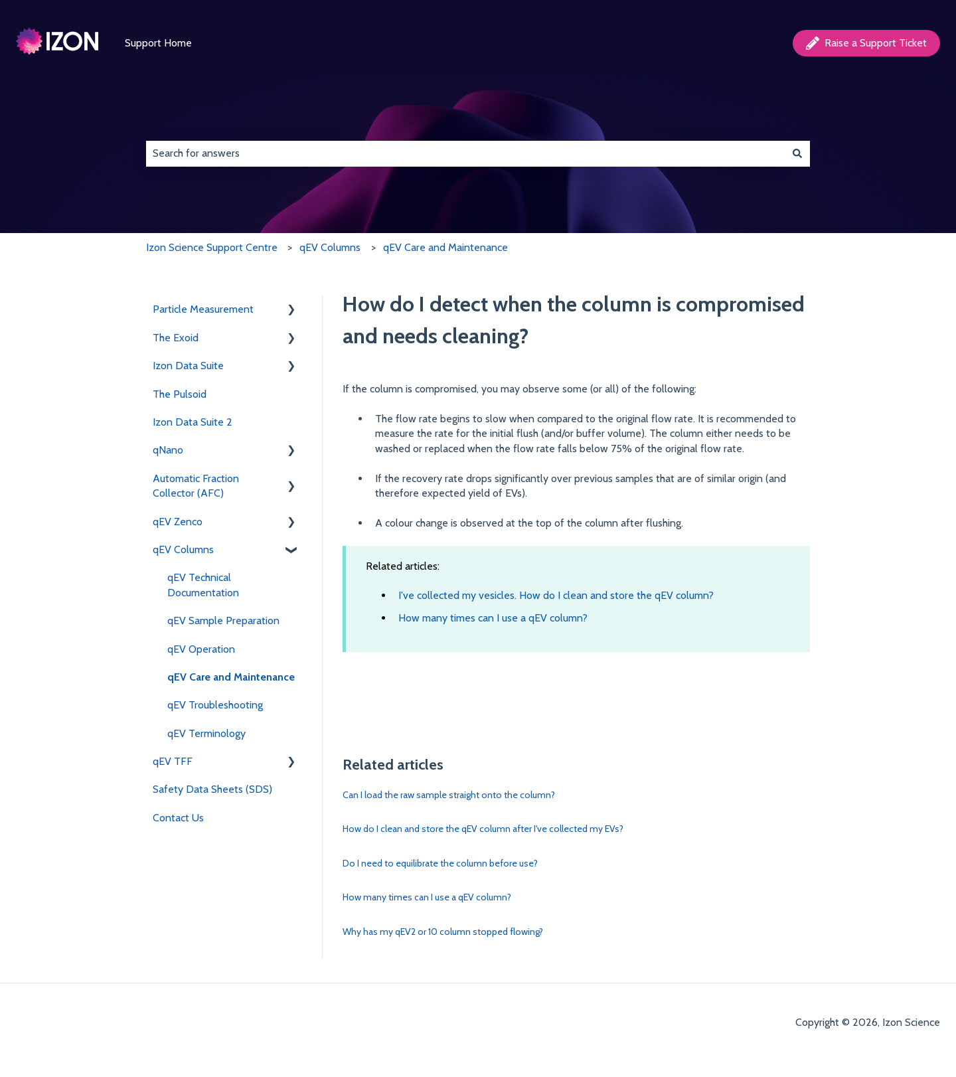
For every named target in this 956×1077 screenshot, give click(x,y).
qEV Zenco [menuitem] (177, 521)
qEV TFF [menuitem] (173, 761)
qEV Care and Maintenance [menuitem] (231, 677)
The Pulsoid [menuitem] (179, 394)
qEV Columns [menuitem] (183, 549)
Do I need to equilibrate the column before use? (440, 863)
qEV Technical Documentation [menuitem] (203, 584)
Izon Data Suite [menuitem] (188, 365)
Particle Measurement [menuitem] (203, 309)
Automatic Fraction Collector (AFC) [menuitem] (196, 485)
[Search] (797, 153)
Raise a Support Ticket (866, 43)
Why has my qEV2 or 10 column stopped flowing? (443, 932)
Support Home (158, 43)
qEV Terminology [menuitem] (206, 733)
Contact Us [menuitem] (178, 817)
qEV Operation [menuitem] (201, 649)
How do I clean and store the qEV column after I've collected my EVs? (483, 829)
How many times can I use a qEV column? (493, 618)
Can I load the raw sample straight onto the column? (449, 795)
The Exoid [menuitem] (176, 337)
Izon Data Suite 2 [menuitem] (192, 422)
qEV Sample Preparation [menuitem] (223, 620)
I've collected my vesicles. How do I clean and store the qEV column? (556, 595)
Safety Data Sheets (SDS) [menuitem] (212, 789)
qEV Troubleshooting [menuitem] (215, 705)
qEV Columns (329, 247)
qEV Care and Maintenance (445, 247)
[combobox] (465, 153)
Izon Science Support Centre (212, 247)
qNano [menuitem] (168, 450)
